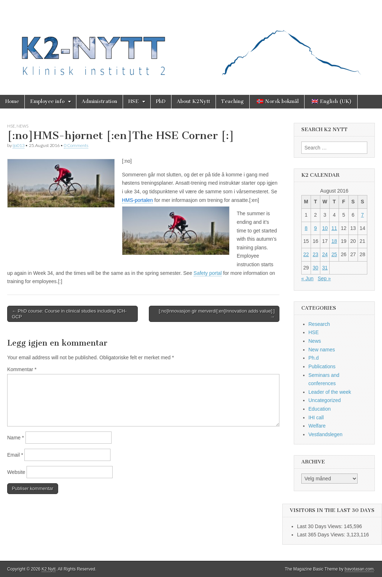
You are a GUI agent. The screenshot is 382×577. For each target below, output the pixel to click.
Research (319, 324)
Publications (322, 366)
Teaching (232, 101)
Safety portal (208, 273)
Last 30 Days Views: (320, 526)
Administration (99, 101)
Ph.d (313, 358)
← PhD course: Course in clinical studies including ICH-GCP (69, 313)
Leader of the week (329, 392)
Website (16, 472)
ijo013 (18, 145)
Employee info (47, 101)
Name (15, 437)
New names (321, 349)
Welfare (317, 426)
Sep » (324, 278)
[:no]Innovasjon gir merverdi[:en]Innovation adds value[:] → (217, 313)
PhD (161, 101)
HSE (133, 101)
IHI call (316, 417)
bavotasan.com (359, 569)
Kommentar (22, 369)
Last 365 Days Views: (321, 534)
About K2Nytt (193, 101)
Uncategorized (324, 400)
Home (12, 101)
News (22, 126)
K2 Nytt (49, 569)
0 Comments (76, 145)
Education (319, 409)
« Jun (307, 278)
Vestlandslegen (325, 434)
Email (15, 455)
